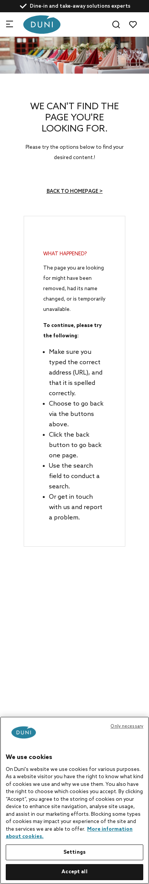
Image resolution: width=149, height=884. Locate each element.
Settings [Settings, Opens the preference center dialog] (74, 852)
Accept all (74, 872)
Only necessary (126, 726)
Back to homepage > (75, 191)
